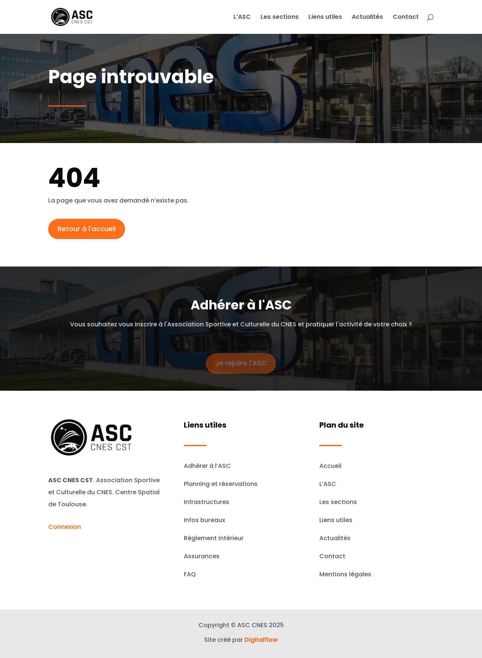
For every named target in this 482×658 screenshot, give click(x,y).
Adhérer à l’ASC (207, 466)
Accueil (330, 466)
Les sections (280, 17)
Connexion (64, 526)
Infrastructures (206, 502)
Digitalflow (261, 639)
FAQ (190, 574)
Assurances (202, 556)
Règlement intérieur (214, 538)
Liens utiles (325, 17)
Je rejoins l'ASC (241, 367)
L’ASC (242, 17)
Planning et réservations (221, 484)
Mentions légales (345, 574)
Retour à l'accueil (87, 231)
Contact (406, 17)
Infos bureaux (204, 520)
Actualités (367, 17)
